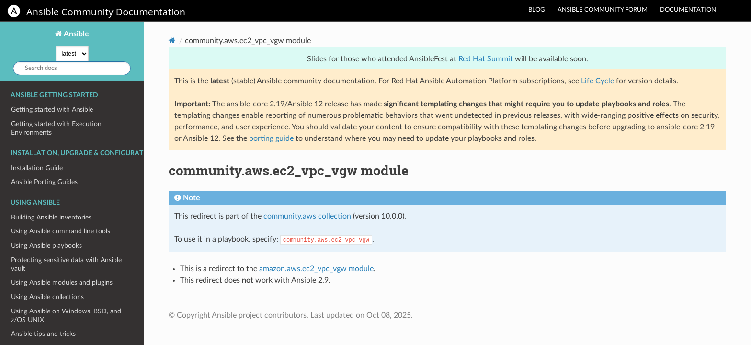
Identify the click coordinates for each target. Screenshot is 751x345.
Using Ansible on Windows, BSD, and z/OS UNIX (66, 315)
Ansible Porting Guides (44, 181)
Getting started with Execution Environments (56, 128)
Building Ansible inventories (51, 217)
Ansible (75, 34)
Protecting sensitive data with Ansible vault (66, 264)
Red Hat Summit (485, 59)
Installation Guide (37, 168)
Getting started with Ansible (52, 109)
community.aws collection (307, 216)
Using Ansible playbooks (46, 245)
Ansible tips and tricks (43, 333)
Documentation (688, 10)
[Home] (172, 40)
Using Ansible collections (47, 296)
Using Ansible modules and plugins (62, 282)
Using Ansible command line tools (60, 231)
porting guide (271, 138)
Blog (536, 10)
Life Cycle (597, 81)
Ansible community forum (603, 10)
